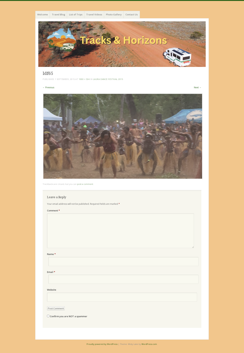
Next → (197, 87)
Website (51, 289)
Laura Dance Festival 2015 (108, 79)
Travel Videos (94, 14)
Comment (53, 210)
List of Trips (75, 14)
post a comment (85, 184)
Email (51, 272)
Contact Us (131, 14)
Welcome (42, 14)
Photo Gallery (114, 14)
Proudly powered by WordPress (102, 344)
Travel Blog (58, 14)
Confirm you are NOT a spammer (67, 316)
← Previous (48, 87)
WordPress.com (149, 344)
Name (51, 254)
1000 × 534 (84, 79)
